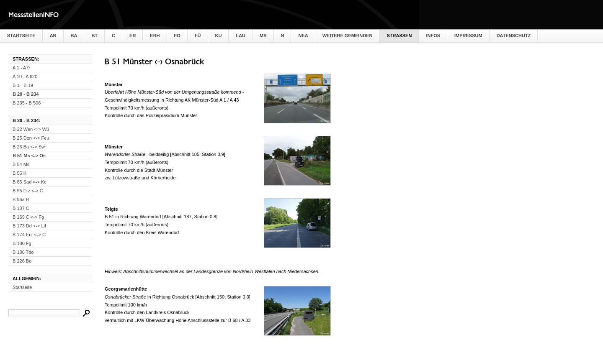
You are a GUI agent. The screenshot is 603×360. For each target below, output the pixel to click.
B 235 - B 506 (27, 102)
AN (53, 35)
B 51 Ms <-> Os (29, 155)
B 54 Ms (21, 164)
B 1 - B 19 (23, 85)
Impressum (468, 35)
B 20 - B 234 (26, 94)
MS (263, 35)
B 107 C (21, 208)
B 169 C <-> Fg (28, 217)
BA (74, 35)
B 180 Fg (22, 243)
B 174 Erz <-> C (29, 234)
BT (94, 35)
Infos (433, 35)
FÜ (198, 35)
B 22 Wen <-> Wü (31, 129)
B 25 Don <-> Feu (31, 137)
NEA (303, 35)
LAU (240, 35)
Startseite (21, 35)
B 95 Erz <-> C (28, 190)
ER (132, 35)
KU (218, 35)
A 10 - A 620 (25, 76)
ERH (155, 35)
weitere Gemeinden (347, 35)
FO (177, 35)
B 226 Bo (22, 260)
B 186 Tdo (23, 252)
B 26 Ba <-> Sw (29, 146)
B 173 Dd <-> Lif (29, 225)
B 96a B (21, 199)
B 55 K (19, 173)
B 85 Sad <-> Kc (29, 181)
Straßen (399, 35)
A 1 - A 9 (21, 67)
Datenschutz (514, 35)
